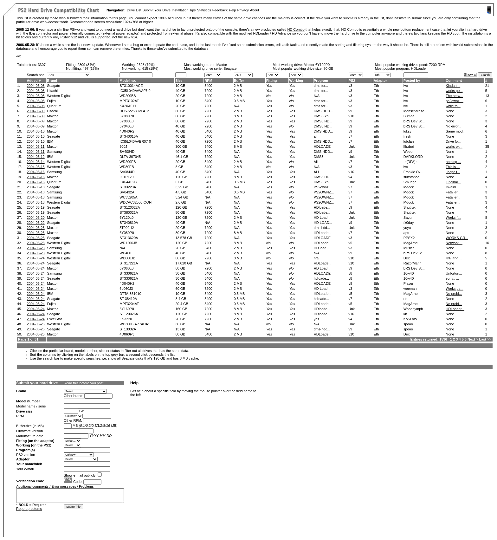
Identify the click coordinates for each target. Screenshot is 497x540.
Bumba (409, 116)
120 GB (181, 177)
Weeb (408, 151)
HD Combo (295, 29)
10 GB (180, 86)
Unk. (352, 146)
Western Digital (58, 96)
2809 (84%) (86, 65)
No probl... (454, 294)
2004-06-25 (35, 324)
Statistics (204, 10)
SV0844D (126, 172)
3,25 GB (181, 187)
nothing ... (453, 162)
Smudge (409, 182)
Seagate (53, 86)
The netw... (454, 96)
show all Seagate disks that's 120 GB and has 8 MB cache (153, 358)
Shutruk (409, 207)
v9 (350, 111)
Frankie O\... (413, 172)
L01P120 (126, 177)
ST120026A (128, 314)
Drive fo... (453, 141)
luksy (407, 131)
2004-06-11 (35, 146)
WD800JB (127, 258)
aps (406, 233)
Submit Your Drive (157, 10)
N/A (237, 106)
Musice (409, 248)
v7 (350, 136)
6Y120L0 (126, 217)
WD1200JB (128, 243)
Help (232, 10)
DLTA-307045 (130, 157)
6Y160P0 (126, 309)
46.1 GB (181, 157)
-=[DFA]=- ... (413, 162)
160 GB (181, 309)
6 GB (179, 182)
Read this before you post (83, 383)
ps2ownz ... (454, 101)
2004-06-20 (35, 217)
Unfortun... (454, 273)
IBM (50, 141)
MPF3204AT (129, 304)
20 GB (180, 96)
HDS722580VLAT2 (134, 111)
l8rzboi (408, 146)
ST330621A (128, 273)
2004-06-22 (35, 222)
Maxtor (221, 65)
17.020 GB (183, 263)
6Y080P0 (126, 116)
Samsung (54, 151)
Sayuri (408, 217)
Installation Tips (184, 10)
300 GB (181, 146)
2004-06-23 (35, 228)
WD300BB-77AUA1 (134, 324)
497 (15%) (91, 68)
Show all (470, 74)
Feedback (220, 10)
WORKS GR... (457, 238)
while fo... (453, 106)
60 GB (180, 268)
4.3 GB (180, 192)
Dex (406, 258)
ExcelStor (54, 319)
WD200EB (127, 162)
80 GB (328, 68)
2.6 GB (180, 202)
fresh (407, 136)
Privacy (243, 10)
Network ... (454, 243)
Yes (269, 86)
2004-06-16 (35, 172)
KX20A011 (127, 106)
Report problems (29, 509)
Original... (453, 182)
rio (405, 299)
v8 (350, 273)
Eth (376, 86)
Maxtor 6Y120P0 (317, 65)
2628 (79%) (146, 65)
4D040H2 (126, 131)
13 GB (180, 329)
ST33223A (127, 187)
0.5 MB (239, 101)
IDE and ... (454, 258)
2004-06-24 (35, 258)
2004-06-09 (35, 111)
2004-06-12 (35, 157)
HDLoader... (455, 309)
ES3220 (125, 319)
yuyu (407, 228)
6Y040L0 (126, 126)
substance (411, 177)
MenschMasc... (415, 111)
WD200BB (127, 96)
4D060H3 (126, 334)
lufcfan (408, 141)
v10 (351, 116)
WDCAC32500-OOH (135, 202)
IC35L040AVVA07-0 (134, 91)
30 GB (180, 273)
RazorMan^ (412, 263)
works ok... (454, 146)
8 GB (179, 167)
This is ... (453, 167)
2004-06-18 (35, 187)
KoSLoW (410, 319)
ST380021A (128, 212)
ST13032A (127, 329)
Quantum (54, 106)
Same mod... (455, 131)
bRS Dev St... (414, 121)
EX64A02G (128, 182)
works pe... (454, 91)
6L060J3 (126, 288)
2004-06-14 (35, 162)
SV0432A (126, 192)
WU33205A (128, 197)
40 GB (180, 91)
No (268, 96)
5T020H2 (126, 228)
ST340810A (128, 222)
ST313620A (128, 238)
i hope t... (453, 172)
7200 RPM (437, 65)
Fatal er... (453, 192)
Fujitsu (52, 101)
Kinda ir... (453, 86)
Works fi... (453, 217)
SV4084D (126, 151)
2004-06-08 (35, 86)
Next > (473, 339)
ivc (19, 56)
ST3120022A (129, 207)
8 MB (238, 116)
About (254, 10)
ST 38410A (128, 299)
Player (408, 283)
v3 (350, 86)
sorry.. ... (452, 278)
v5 (350, 243)
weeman (410, 288)
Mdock (408, 187)
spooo (408, 324)
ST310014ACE (131, 86)
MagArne (410, 243)
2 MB (238, 86)
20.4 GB (181, 304)
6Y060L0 (126, 268)
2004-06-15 (35, 167)
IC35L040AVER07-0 (135, 141)
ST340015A (128, 136)
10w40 (408, 273)
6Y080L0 (126, 121)
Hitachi (52, 91)
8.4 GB (180, 299)
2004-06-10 (35, 131)
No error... (453, 126)
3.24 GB (181, 197)
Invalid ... (453, 187)
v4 (350, 177)
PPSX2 (409, 238)
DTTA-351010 (130, 294)
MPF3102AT (129, 101)
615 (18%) (150, 68)
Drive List (134, 10)
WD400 (125, 253)
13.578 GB (183, 238)
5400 (208, 86)
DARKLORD (413, 157)
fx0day (408, 222)
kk (405, 314)
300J (123, 146)
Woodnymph (413, 309)
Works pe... (454, 288)
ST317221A (128, 263)
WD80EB (126, 167)
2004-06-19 (35, 207)
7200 (208, 91)
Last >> (485, 339)
